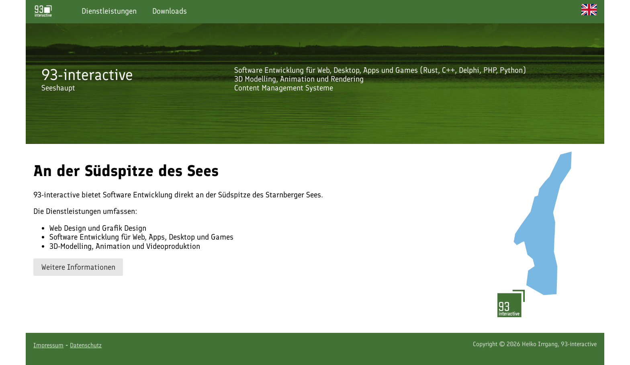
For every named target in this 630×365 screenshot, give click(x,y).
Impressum (48, 345)
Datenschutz (86, 345)
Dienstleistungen (109, 11)
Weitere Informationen (78, 267)
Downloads (169, 11)
